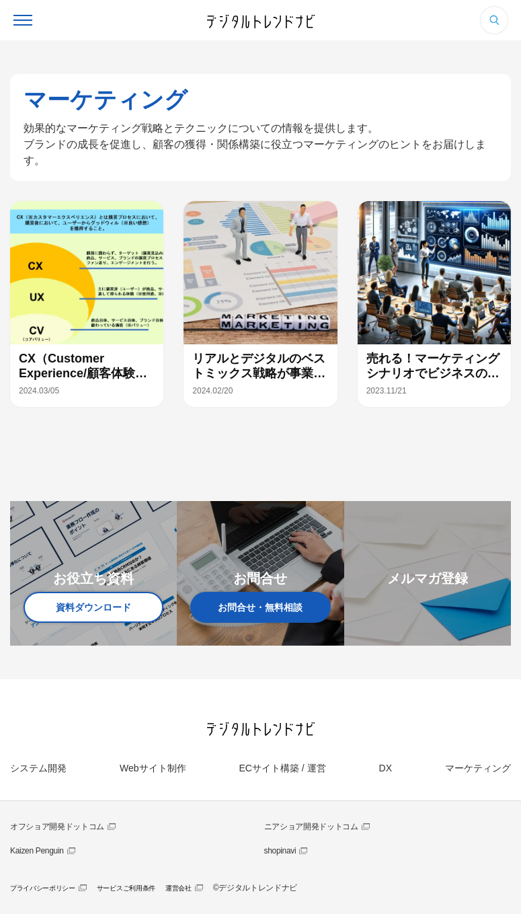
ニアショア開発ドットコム (311, 826)
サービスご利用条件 (126, 888)
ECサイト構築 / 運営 (282, 768)
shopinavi (280, 850)
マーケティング (478, 768)
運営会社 (178, 888)
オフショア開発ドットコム (57, 826)
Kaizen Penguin (37, 850)
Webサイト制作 (153, 768)
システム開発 (38, 768)
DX (385, 768)
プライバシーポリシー (42, 888)
